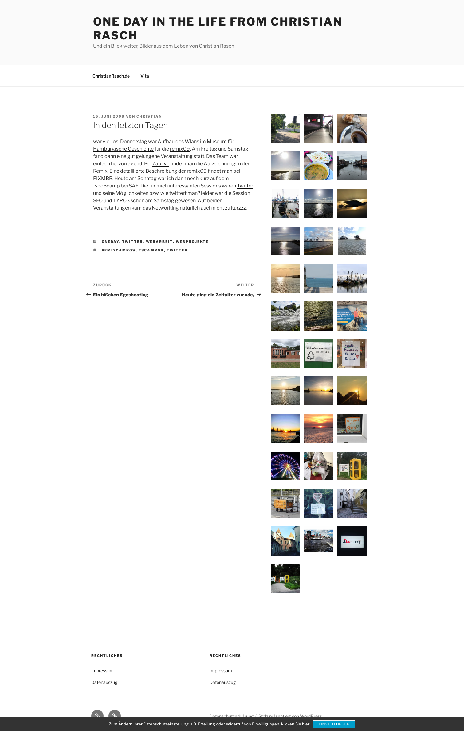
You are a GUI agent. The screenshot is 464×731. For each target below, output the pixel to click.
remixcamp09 (119, 250)
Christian (149, 116)
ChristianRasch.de (111, 75)
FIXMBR (102, 178)
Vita (144, 75)
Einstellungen (334, 724)
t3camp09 (151, 250)
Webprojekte (192, 241)
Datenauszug (104, 682)
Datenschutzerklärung (232, 716)
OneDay (110, 241)
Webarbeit (159, 241)
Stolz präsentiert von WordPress (290, 716)
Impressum (102, 670)
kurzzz (238, 208)
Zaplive (160, 164)
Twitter (245, 186)
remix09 (180, 149)
